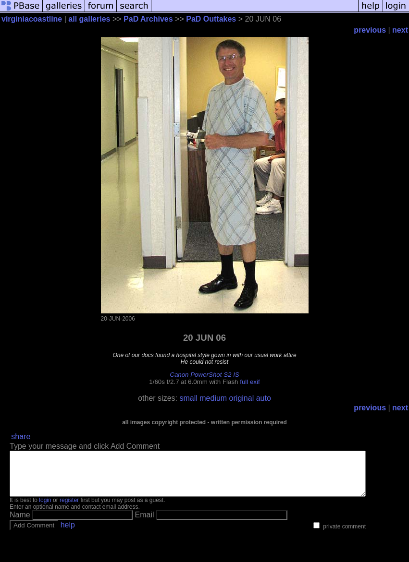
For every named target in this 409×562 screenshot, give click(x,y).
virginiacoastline (31, 19)
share (20, 436)
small (188, 398)
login (45, 508)
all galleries (89, 19)
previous (370, 30)
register (69, 508)
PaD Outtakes (211, 19)
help (68, 533)
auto (263, 398)
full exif (250, 381)
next (400, 30)
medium (213, 398)
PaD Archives (148, 19)
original (241, 398)
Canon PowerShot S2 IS (204, 374)
